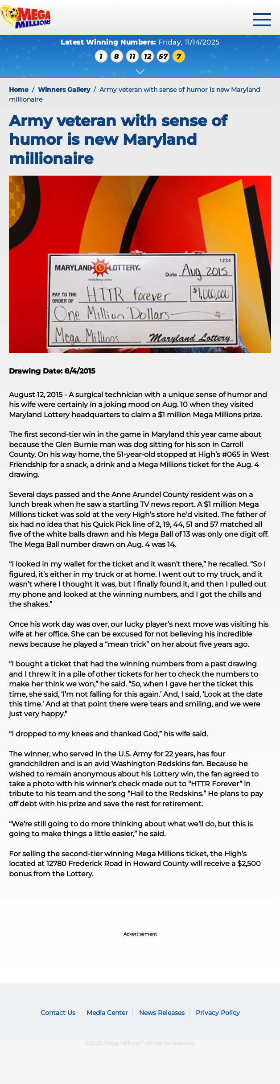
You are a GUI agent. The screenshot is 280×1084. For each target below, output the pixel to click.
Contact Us (58, 1013)
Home (19, 90)
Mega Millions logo (24, 999)
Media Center (107, 1013)
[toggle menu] (262, 20)
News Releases (162, 1013)
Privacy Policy (218, 1013)
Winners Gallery (64, 90)
